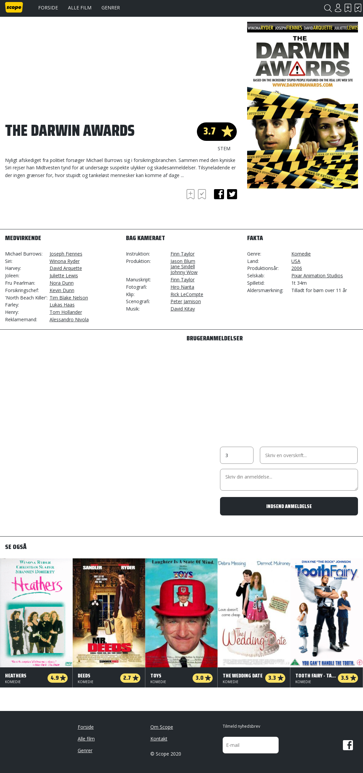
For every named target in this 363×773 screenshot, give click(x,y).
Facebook (348, 745)
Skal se (348, 8)
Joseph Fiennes (66, 254)
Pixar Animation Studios (317, 275)
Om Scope (161, 727)
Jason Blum (182, 261)
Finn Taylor (182, 254)
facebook (219, 194)
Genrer (110, 7)
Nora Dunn (62, 283)
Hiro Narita (182, 287)
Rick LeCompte (186, 294)
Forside (48, 7)
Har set (358, 8)
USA (295, 261)
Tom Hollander (66, 312)
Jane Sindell (182, 266)
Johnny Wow (184, 272)
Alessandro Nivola (69, 319)
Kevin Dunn (62, 290)
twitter (232, 194)
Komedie (301, 254)
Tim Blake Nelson (69, 297)
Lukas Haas (62, 304)
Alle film (79, 7)
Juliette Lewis (64, 275)
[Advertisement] (58, 206)
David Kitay (182, 309)
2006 (296, 268)
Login (338, 8)
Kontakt (158, 738)
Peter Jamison (185, 301)
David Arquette (66, 268)
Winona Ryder (65, 261)
